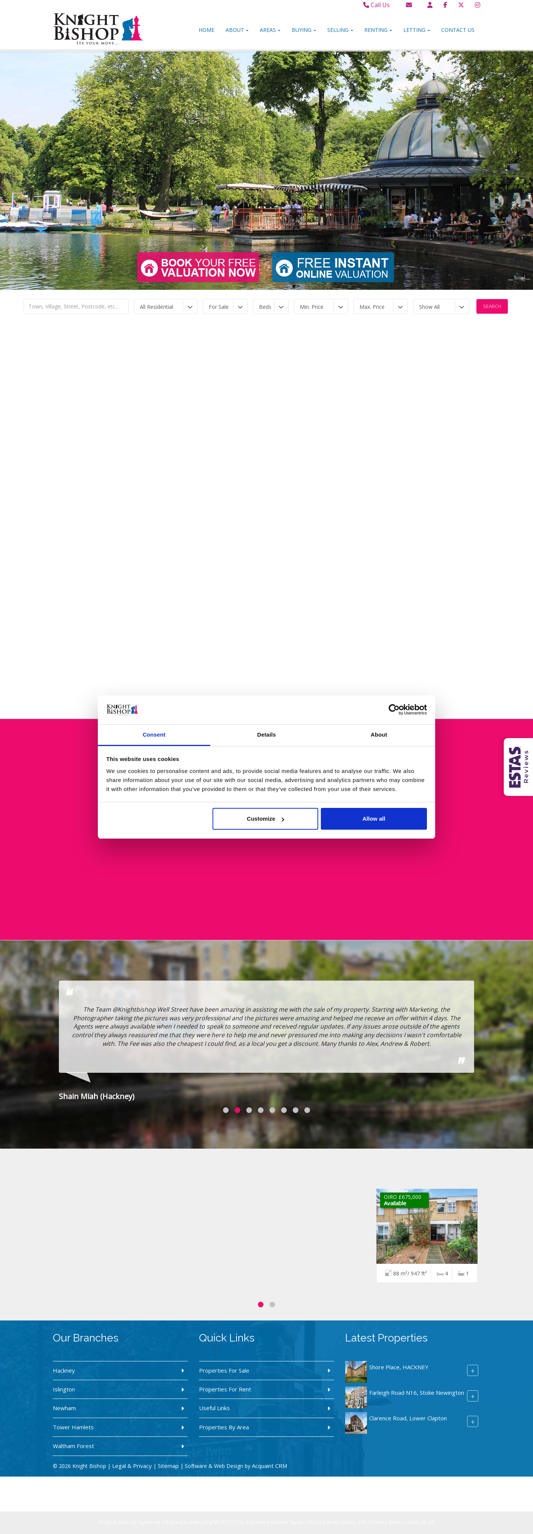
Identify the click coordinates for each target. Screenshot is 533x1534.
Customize (265, 818)
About (237, 29)
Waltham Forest (73, 1446)
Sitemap (168, 1465)
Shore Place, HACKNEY (398, 1367)
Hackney (64, 1370)
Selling (340, 29)
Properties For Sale (224, 1370)
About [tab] (379, 734)
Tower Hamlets (73, 1427)
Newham (64, 1408)
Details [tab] (266, 734)
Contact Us (458, 29)
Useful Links (214, 1408)
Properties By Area (224, 1427)
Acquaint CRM (269, 1465)
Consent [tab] (154, 734)
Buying (304, 29)
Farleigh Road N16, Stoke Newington (416, 1392)
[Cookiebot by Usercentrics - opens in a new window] (394, 710)
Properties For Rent (225, 1389)
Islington (64, 1389)
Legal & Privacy (132, 1465)
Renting (378, 29)
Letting (416, 29)
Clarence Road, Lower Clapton (408, 1418)
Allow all (373, 818)
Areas (270, 29)
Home (206, 29)
